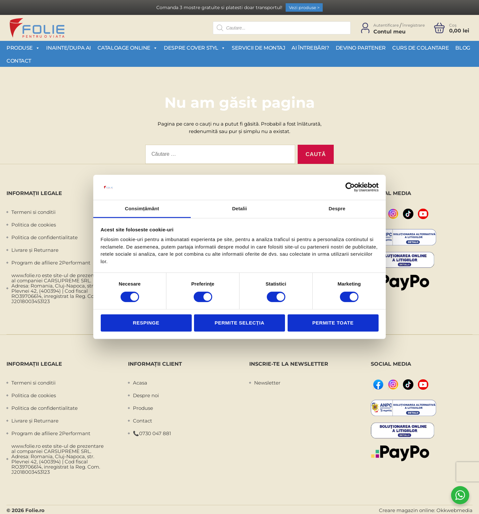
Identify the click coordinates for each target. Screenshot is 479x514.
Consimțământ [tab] (142, 208)
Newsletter (267, 383)
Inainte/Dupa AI (68, 48)
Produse (23, 48)
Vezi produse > (304, 7)
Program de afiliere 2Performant (50, 263)
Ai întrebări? (310, 48)
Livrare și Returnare (34, 250)
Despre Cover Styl (194, 48)
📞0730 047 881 (152, 433)
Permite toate (333, 322)
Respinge (146, 322)
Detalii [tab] (239, 208)
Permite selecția (239, 322)
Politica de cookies (33, 225)
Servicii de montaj (258, 48)
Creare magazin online (406, 510)
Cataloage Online (127, 48)
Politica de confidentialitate (44, 237)
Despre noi (146, 395)
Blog (462, 48)
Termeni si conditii (33, 212)
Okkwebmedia (454, 510)
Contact (18, 61)
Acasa (140, 383)
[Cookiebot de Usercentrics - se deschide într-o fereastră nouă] (350, 187)
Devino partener (361, 48)
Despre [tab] (337, 208)
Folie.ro (35, 510)
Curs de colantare (420, 48)
